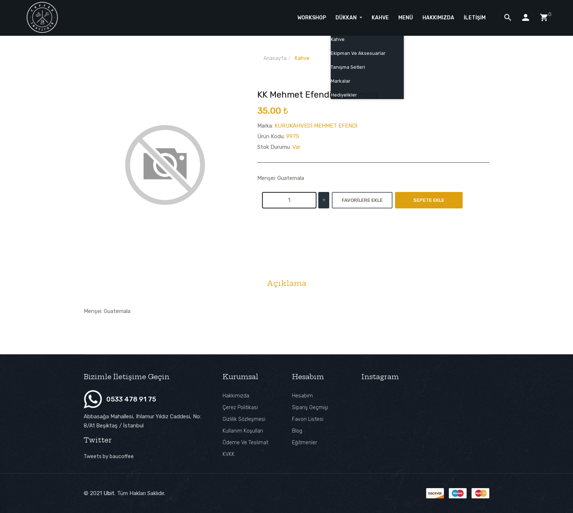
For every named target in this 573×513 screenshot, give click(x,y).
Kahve (302, 58)
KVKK (229, 454)
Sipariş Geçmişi (310, 407)
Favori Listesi (307, 419)
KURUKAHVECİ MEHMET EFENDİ (315, 125)
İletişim (475, 18)
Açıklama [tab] (286, 283)
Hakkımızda (236, 396)
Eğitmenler (304, 443)
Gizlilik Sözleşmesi (244, 419)
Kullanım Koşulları (243, 431)
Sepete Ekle (428, 200)
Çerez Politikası (240, 407)
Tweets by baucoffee (109, 456)
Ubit (108, 493)
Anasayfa (274, 58)
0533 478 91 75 (131, 399)
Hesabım (302, 396)
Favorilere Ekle (362, 200)
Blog (297, 431)
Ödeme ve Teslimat (245, 443)
